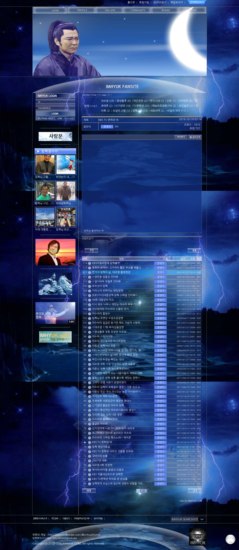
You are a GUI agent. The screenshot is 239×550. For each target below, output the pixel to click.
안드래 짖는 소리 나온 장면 (107, 414)
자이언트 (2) (185, 100)
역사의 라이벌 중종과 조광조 (108, 469)
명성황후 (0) (124, 100)
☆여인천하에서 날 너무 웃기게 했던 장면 (115, 355)
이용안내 (65, 518)
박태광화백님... (64, 203)
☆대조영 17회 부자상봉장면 (108, 327)
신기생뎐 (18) (123, 105)
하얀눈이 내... (64, 177)
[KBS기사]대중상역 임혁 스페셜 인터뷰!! (114, 295)
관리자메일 (98, 518)
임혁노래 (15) (140, 110)
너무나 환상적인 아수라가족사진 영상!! (114, 410)
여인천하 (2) (140, 100)
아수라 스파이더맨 (102, 336)
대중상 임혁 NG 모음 (104, 345)
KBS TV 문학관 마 (102, 442)
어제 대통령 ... (43, 229)
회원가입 (144, 2)
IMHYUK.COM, (72, 543)
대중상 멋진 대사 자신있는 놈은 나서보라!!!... (117, 391)
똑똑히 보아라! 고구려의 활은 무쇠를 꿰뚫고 (116, 267)
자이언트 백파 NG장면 (104, 396)
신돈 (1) (171, 100)
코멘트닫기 (87, 238)
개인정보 (54, 518)
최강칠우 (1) (186, 105)
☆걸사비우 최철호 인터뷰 (106, 281)
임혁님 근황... (43, 177)
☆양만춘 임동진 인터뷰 (105, 276)
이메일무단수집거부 (82, 518)
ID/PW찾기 (159, 2)
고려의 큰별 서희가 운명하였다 (109, 382)
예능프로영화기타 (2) (164, 105)
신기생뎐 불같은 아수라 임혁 (108, 405)
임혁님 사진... (43, 203)
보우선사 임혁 (100, 286)
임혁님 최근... (64, 229)
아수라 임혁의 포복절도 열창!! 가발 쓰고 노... (117, 387)
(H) (116, 126)
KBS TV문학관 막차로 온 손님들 (110, 479)
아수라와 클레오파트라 (104, 419)
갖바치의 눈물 (100, 456)
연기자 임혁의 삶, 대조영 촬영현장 (111, 272)
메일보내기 (177, 2)
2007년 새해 (99, 460)
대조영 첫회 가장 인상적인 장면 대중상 (113, 364)
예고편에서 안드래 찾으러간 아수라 (111, 433)
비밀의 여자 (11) (176, 110)
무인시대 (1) (157, 100)
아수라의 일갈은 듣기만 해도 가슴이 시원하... (117, 322)
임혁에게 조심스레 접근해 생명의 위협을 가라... (118, 483)
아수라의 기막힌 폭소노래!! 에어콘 (111, 437)
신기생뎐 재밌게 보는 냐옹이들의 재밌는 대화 (117, 373)
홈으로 (131, 2)
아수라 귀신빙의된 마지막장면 (109, 341)
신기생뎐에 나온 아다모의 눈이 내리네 (113, 428)
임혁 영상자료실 (101, 446)
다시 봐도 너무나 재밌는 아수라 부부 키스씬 (116, 304)
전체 (87, 106)
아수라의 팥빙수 (101, 313)
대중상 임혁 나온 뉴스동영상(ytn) (110, 368)
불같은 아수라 (100, 423)
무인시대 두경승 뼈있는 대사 (108, 359)
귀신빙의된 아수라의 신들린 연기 (110, 309)
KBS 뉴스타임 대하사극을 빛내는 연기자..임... (118, 350)
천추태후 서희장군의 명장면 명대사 (111, 400)
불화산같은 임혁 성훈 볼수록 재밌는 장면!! (116, 378)
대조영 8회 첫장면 (102, 465)
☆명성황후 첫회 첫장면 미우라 (109, 332)
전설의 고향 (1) (121, 110)
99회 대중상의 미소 (103, 299)
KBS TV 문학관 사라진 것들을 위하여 (112, 451)
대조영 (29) (107, 100)
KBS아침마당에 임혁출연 (106, 263)
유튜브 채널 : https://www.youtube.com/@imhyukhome (66, 534)
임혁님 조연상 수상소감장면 (107, 318)
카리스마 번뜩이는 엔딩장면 (107, 290)
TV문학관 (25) (141, 105)
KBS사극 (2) (157, 110)
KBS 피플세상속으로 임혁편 (107, 474)
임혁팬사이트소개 (40, 518)
